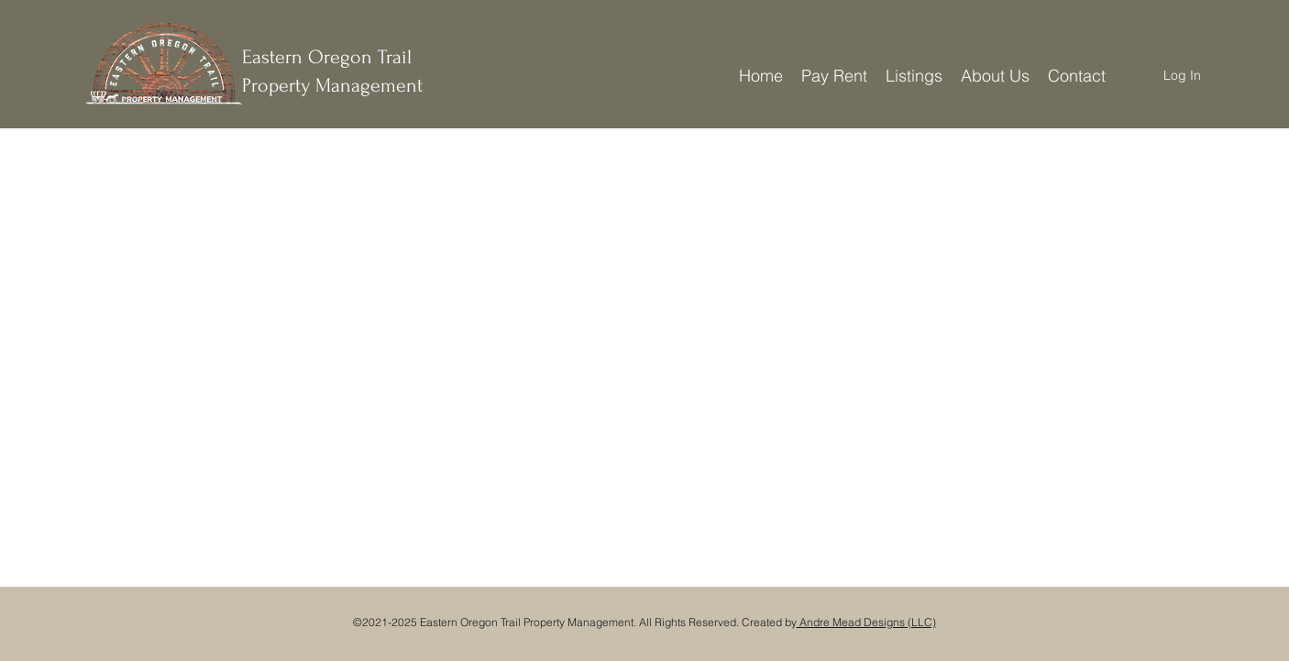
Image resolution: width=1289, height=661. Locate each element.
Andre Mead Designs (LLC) (866, 622)
